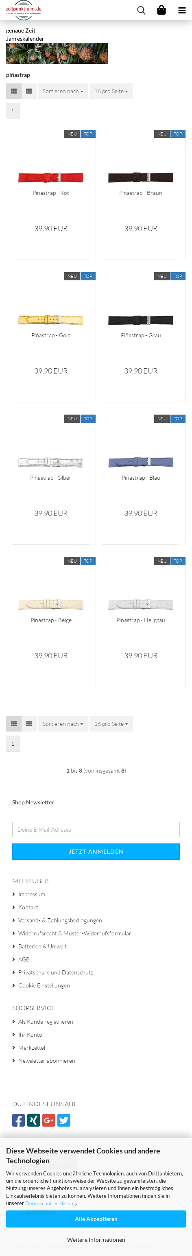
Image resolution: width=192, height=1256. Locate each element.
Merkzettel (31, 1047)
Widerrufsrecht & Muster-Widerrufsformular (74, 933)
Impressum (31, 894)
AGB (24, 959)
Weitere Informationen (96, 1239)
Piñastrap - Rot (51, 192)
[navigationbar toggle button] (182, 10)
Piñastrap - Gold (51, 335)
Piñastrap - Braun (140, 192)
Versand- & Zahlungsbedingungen (60, 920)
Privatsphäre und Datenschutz (55, 972)
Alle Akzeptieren (96, 1218)
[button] (14, 91)
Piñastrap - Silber (51, 477)
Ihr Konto (30, 1034)
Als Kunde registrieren (45, 1021)
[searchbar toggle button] (141, 10)
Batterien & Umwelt (42, 946)
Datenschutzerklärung (50, 1203)
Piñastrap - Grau (141, 335)
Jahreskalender (25, 38)
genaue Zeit (20, 30)
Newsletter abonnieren (46, 1060)
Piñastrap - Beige (51, 619)
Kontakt (28, 907)
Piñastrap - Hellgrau (140, 619)
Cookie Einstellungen (44, 985)
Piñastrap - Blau (141, 477)
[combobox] (63, 91)
